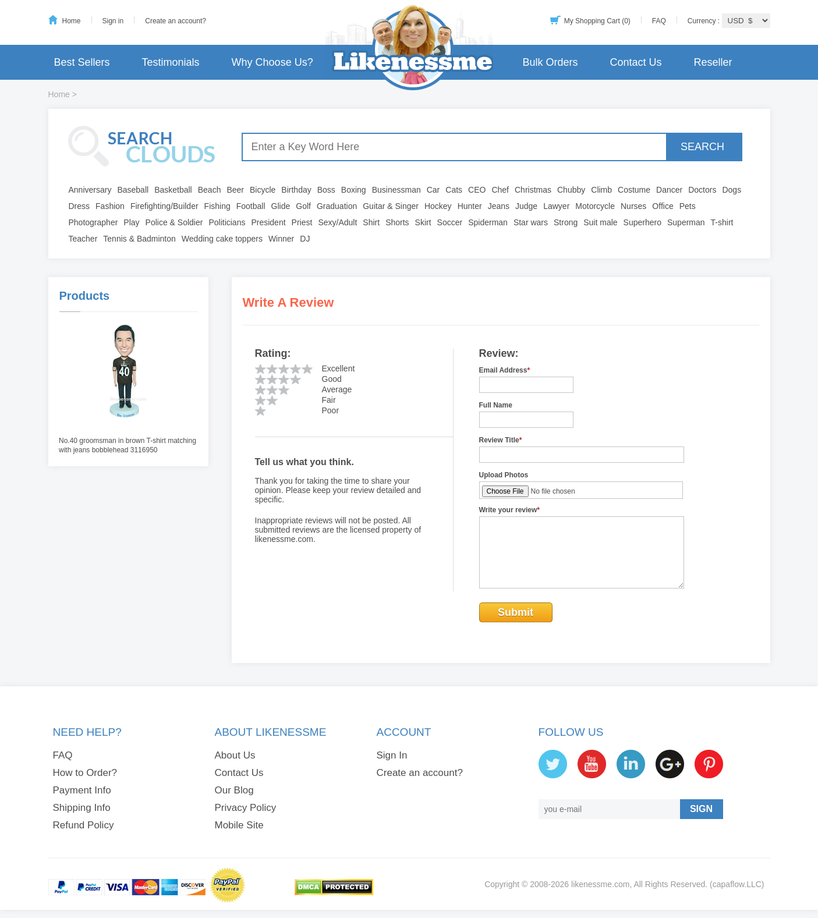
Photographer (93, 222)
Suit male (600, 222)
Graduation (337, 206)
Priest (302, 222)
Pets (687, 206)
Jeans (498, 206)
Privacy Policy (246, 807)
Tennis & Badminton (139, 238)
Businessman (396, 189)
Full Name (495, 405)
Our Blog (234, 790)
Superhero (642, 222)
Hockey (438, 206)
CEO (477, 189)
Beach (209, 189)
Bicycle (262, 189)
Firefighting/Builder (164, 206)
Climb (601, 189)
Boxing (353, 189)
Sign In (392, 755)
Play (131, 222)
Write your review (509, 510)
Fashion (110, 206)
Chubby (571, 189)
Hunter (470, 206)
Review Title (500, 440)
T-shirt (722, 222)
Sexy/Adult (337, 222)
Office (662, 206)
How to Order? (85, 772)
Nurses (633, 206)
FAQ (659, 21)
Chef (500, 189)
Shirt (371, 222)
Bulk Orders (550, 62)
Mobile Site (239, 825)
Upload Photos (504, 475)
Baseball (132, 189)
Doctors (702, 189)
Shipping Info (82, 807)
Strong (566, 222)
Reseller (712, 62)
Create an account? (175, 21)
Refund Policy (83, 825)
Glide (281, 206)
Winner (281, 238)
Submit (515, 612)
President (268, 222)
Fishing (217, 206)
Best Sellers (82, 62)
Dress (79, 206)
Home (71, 21)
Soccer (450, 222)
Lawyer (556, 206)
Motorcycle (595, 206)
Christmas (533, 189)
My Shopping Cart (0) (597, 21)
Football (250, 206)
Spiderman (488, 222)
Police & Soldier (174, 222)
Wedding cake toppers (222, 238)
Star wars (531, 222)
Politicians (226, 222)
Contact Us (635, 62)
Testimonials (171, 62)
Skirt (423, 222)
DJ (305, 238)
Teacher (83, 238)
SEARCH (702, 147)
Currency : (705, 21)
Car (433, 189)
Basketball (173, 189)
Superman (686, 222)
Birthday (296, 189)
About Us (235, 755)
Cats (453, 189)
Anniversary (90, 189)
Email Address (504, 370)
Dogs (731, 189)
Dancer (669, 189)
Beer (235, 189)
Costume (634, 189)
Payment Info (82, 790)
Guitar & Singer (391, 206)
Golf (303, 206)
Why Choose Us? (272, 62)
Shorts (397, 222)
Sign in (113, 21)
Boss (326, 189)
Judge (526, 206)
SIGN (701, 809)
